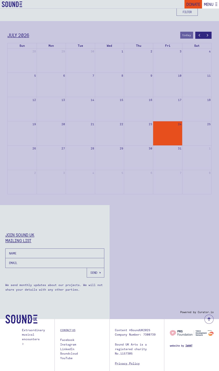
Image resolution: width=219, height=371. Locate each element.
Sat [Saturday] (197, 46)
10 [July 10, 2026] (179, 76)
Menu (209, 4)
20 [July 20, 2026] (63, 124)
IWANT (188, 345)
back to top (209, 319)
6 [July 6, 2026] (64, 76)
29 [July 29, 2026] (121, 148)
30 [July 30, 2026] (150, 148)
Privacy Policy (127, 363)
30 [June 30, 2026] (92, 51)
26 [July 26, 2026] (34, 148)
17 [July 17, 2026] (179, 100)
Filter (187, 12)
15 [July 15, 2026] (121, 100)
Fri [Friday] (167, 46)
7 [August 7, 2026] (180, 173)
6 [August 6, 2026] (151, 173)
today (186, 35)
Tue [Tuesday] (80, 46)
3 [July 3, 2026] (180, 51)
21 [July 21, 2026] (92, 124)
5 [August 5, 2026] (122, 173)
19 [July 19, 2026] (34, 124)
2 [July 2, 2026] (151, 51)
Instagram (68, 344)
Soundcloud (69, 353)
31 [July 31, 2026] (179, 148)
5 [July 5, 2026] (35, 76)
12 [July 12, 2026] (34, 100)
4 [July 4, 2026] (210, 51)
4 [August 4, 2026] (93, 173)
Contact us (67, 330)
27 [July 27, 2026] (63, 148)
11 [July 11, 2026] (209, 76)
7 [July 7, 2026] (93, 76)
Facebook (67, 340)
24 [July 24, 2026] (179, 124)
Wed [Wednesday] (109, 46)
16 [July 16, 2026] (150, 100)
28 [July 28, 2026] (92, 148)
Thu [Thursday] (138, 46)
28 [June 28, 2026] (34, 51)
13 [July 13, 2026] (63, 100)
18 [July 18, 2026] (209, 100)
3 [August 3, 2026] (64, 173)
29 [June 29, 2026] (63, 51)
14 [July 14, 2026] (92, 100)
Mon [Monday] (51, 46)
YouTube (66, 358)
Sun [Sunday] (22, 46)
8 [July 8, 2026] (122, 76)
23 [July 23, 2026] (150, 124)
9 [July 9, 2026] (151, 76)
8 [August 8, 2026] (210, 173)
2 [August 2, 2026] (35, 173)
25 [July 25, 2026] (209, 124)
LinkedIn (67, 349)
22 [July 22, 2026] (121, 124)
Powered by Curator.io (197, 312)
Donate (193, 4)
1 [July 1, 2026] (122, 51)
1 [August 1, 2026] (210, 148)
